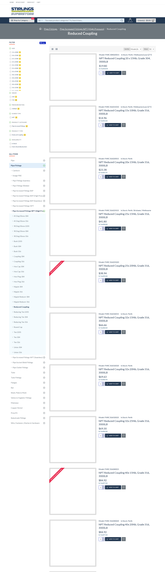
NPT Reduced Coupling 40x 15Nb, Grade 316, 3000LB (124, 474)
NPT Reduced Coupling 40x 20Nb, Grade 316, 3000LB (124, 526)
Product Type (17, 131)
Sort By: (125, 49)
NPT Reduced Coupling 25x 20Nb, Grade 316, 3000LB (124, 267)
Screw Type (16, 113)
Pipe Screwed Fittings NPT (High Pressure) (82, 29)
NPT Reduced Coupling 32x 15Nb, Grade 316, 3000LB (124, 319)
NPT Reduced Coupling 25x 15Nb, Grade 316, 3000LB (124, 215)
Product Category (19, 122)
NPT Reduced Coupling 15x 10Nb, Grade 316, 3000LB (124, 112)
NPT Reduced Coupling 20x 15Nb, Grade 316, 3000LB (124, 164)
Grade (14, 93)
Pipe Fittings (50, 29)
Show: (147, 49)
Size (13, 48)
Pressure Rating (18, 105)
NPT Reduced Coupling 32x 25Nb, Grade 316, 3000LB (124, 422)
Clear (43, 43)
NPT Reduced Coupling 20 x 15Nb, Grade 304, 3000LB (124, 60)
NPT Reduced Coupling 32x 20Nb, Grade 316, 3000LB (124, 371)
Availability (16, 140)
